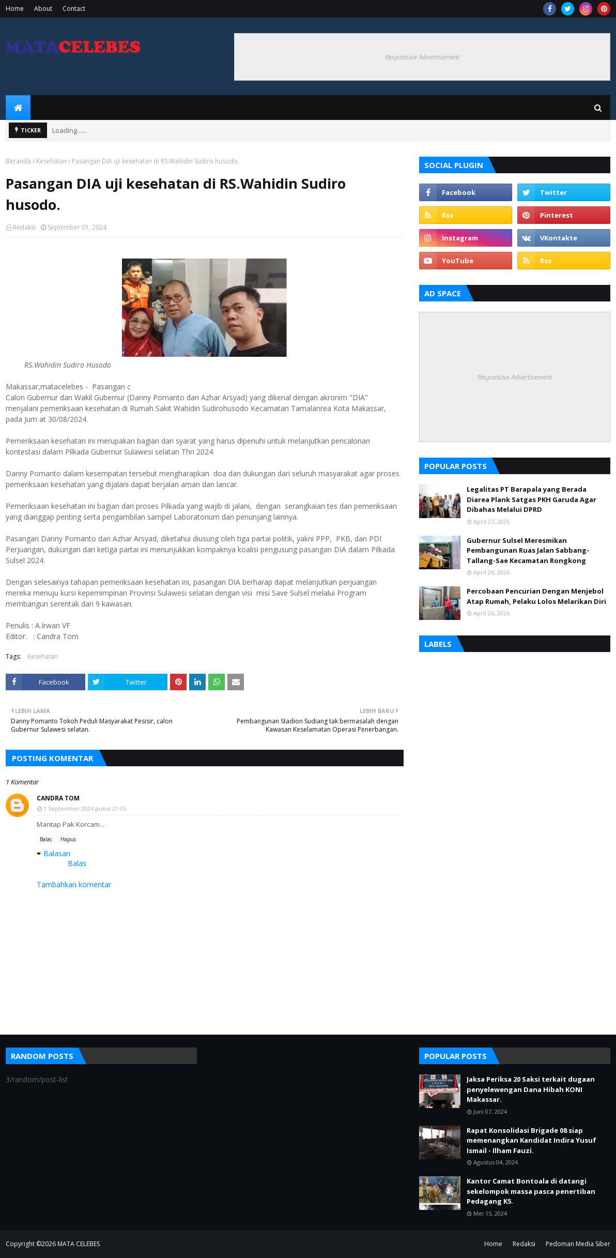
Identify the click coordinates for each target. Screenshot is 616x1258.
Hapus (68, 839)
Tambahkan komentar (74, 884)
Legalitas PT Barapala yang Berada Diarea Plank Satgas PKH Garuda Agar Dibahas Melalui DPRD (531, 499)
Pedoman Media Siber (578, 1243)
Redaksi (24, 227)
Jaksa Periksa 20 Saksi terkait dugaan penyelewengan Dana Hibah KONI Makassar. (531, 1089)
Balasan (56, 853)
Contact (74, 8)
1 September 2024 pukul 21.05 (84, 808)
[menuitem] (18, 107)
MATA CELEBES (78, 1243)
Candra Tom (58, 798)
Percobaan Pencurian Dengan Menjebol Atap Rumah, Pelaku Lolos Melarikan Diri (536, 596)
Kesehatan (51, 161)
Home (15, 8)
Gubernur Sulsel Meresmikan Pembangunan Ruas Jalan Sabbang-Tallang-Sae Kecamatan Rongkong (528, 550)
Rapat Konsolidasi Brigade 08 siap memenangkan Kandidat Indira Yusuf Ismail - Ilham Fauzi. (531, 1140)
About (43, 8)
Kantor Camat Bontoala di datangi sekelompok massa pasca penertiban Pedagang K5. (531, 1191)
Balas (46, 839)
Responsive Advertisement (422, 57)
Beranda (18, 161)
